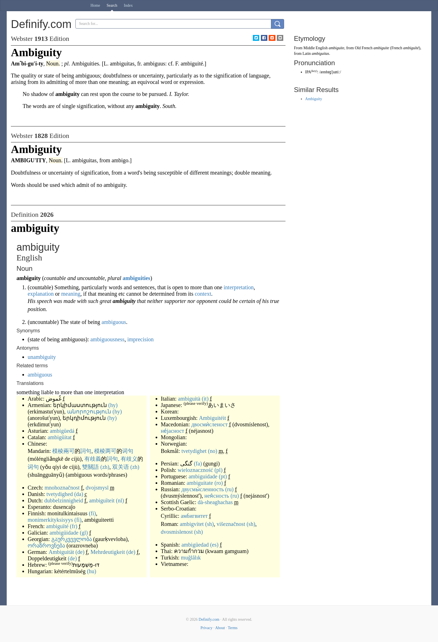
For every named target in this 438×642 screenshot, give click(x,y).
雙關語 (90, 467)
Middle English (315, 48)
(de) (79, 552)
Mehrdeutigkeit (108, 552)
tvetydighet (193, 451)
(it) (205, 399)
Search (112, 5)
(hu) (91, 571)
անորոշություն (89, 411)
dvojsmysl (97, 488)
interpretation (239, 287)
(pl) (219, 470)
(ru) (229, 489)
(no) (212, 451)
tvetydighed (59, 494)
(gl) (84, 533)
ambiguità (189, 399)
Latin (307, 53)
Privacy (207, 628)
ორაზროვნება (46, 545)
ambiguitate (200, 483)
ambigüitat (60, 437)
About (220, 628)
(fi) (92, 513)
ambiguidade (203, 476)
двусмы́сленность (202, 489)
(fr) (73, 526)
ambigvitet (192, 524)
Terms (232, 628)
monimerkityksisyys (50, 520)
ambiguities (136, 278)
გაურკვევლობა (71, 539)
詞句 (85, 451)
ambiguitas (320, 53)
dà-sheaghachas (215, 502)
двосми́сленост (209, 424)
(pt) (223, 476)
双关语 (120, 467)
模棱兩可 (63, 451)
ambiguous (114, 322)
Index (128, 5)
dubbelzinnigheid (63, 500)
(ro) (219, 483)
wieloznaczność (195, 470)
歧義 (95, 459)
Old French (363, 48)
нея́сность (216, 496)
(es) (214, 545)
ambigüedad (195, 545)
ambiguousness (107, 339)
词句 (127, 451)
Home (95, 5)
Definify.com (209, 619)
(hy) (113, 405)
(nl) (120, 500)
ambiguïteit (102, 500)
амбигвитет (194, 516)
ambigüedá (62, 431)
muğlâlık (191, 557)
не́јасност (172, 431)
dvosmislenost (177, 532)
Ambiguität (61, 552)
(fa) (198, 463)
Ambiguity (313, 99)
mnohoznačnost (62, 488)
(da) (78, 494)
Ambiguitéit (212, 418)
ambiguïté (57, 526)
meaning (70, 294)
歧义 (131, 459)
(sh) (209, 524)
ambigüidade (63, 533)
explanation (41, 294)
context (203, 294)
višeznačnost (231, 524)
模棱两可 (105, 451)
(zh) (104, 467)
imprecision (140, 339)
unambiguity (42, 357)
